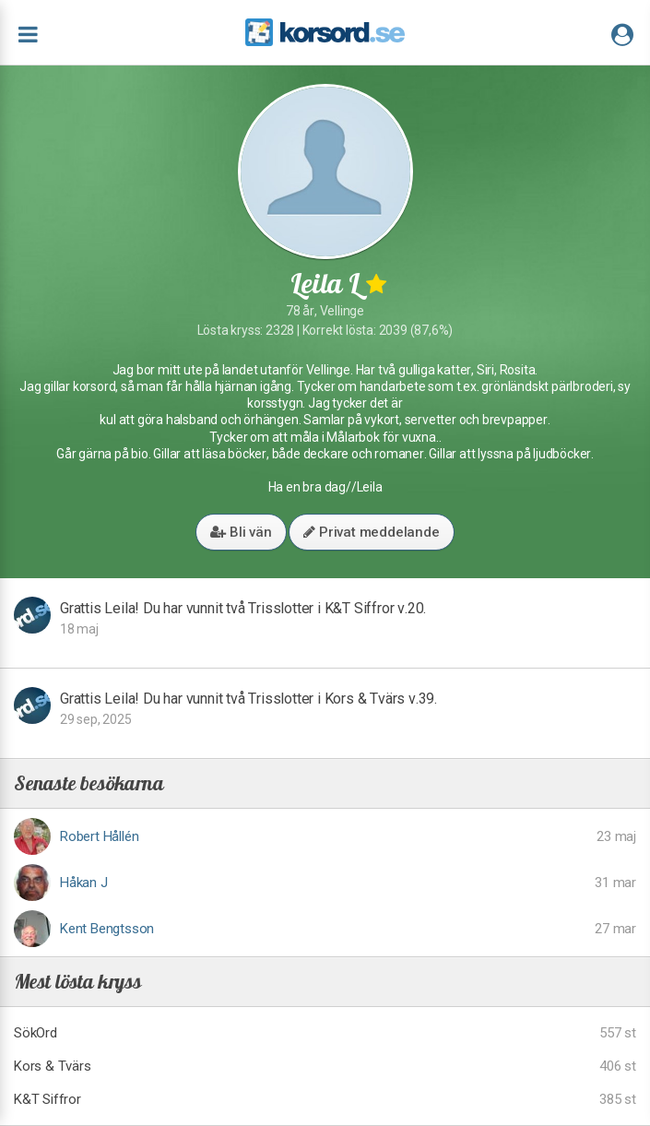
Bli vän (240, 532)
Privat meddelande (371, 532)
